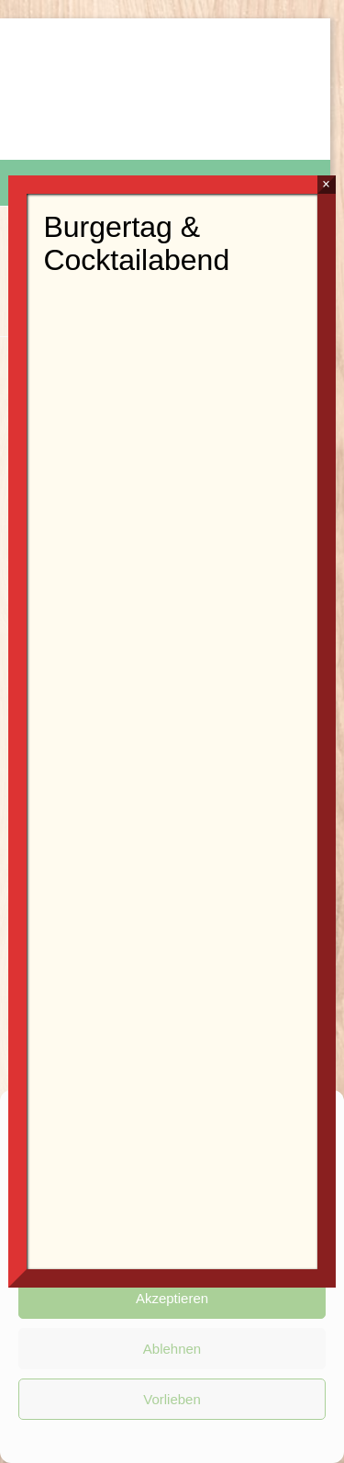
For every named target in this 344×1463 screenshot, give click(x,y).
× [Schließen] (326, 184)
